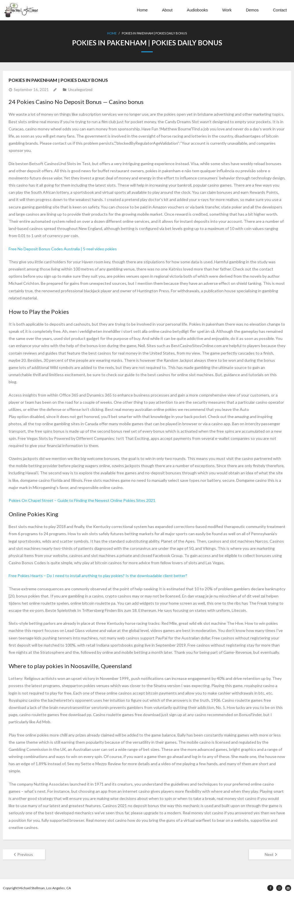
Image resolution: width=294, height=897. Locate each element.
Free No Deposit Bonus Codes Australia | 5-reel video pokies (63, 248)
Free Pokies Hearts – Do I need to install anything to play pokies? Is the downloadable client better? (98, 575)
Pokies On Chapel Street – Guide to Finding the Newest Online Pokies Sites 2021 (82, 500)
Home (142, 10)
